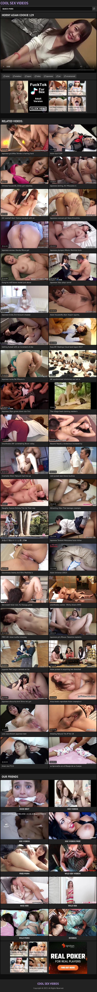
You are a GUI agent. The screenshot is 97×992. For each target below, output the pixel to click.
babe (39, 76)
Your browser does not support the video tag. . (48, 45)
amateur (18, 76)
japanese (49, 76)
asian (7, 76)
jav (59, 76)
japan (29, 76)
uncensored (70, 76)
